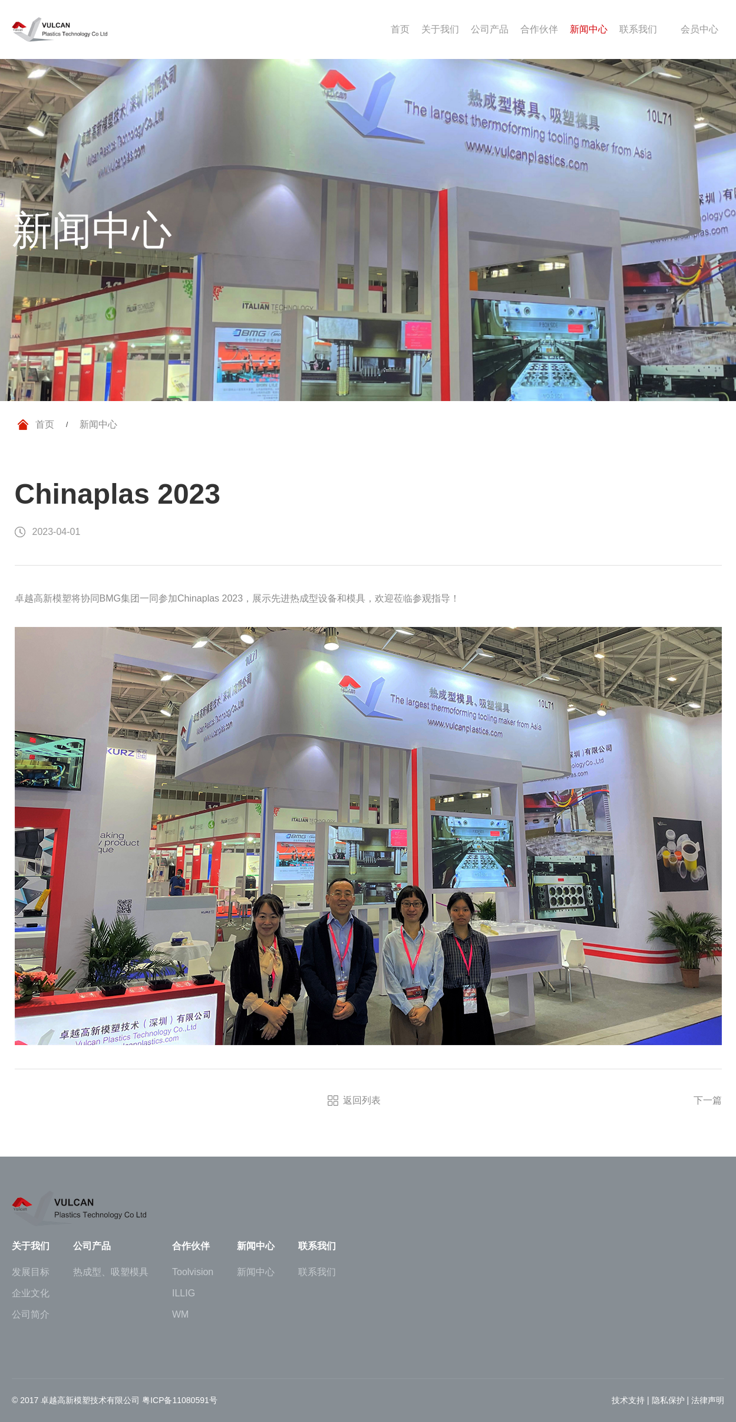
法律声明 (707, 1400)
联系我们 (317, 1272)
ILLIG (183, 1293)
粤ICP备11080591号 (179, 1400)
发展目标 (30, 1272)
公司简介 (30, 1314)
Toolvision (192, 1272)
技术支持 (628, 1400)
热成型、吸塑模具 (110, 1272)
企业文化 (30, 1293)
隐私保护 (668, 1400)
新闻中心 (256, 1272)
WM (180, 1314)
